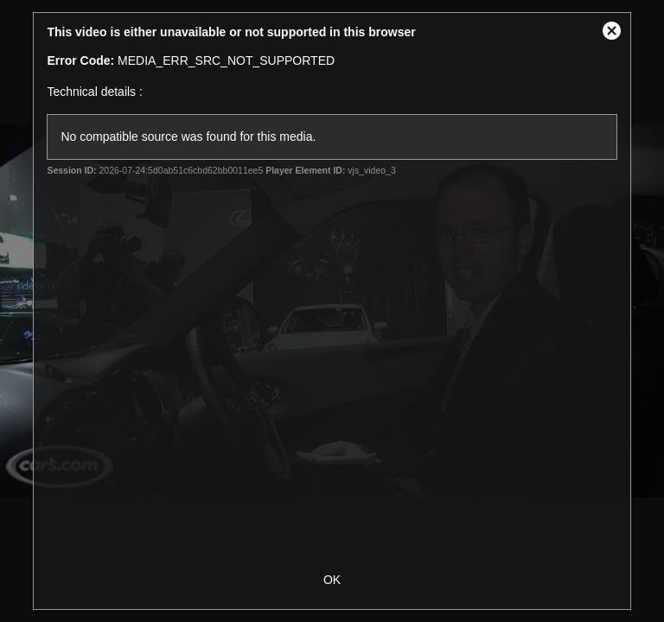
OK (332, 580)
